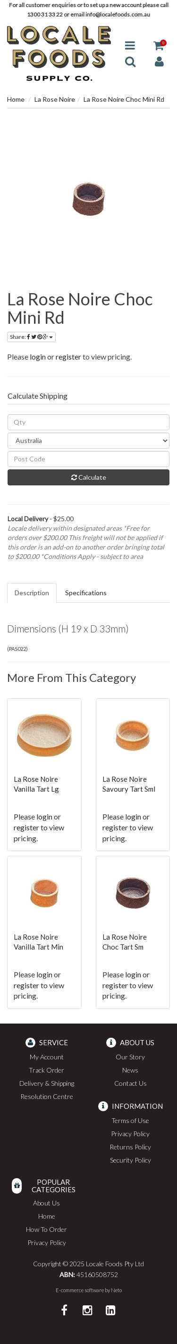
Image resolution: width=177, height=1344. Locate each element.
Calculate (88, 477)
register (68, 356)
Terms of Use (130, 1120)
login (38, 356)
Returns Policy (130, 1147)
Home (16, 99)
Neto (116, 1290)
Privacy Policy (130, 1134)
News (130, 1070)
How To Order (46, 1229)
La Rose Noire (54, 99)
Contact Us (130, 1083)
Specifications (86, 593)
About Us (46, 1203)
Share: (31, 336)
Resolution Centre (46, 1096)
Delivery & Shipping (46, 1083)
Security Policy (130, 1160)
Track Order (46, 1070)
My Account (47, 1057)
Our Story (130, 1057)
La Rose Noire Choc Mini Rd (124, 99)
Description (32, 593)
